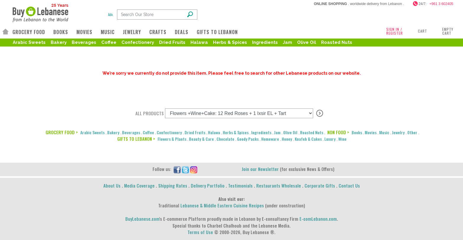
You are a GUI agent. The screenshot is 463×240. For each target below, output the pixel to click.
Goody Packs (248, 139)
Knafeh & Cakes (308, 139)
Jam (287, 42)
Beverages (84, 42)
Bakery (59, 42)
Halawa (199, 42)
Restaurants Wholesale (278, 185)
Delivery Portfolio (208, 185)
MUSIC (108, 32)
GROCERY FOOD (28, 32)
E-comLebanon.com (318, 218)
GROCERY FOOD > (62, 132)
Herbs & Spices (230, 42)
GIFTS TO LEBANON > (136, 138)
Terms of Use (200, 232)
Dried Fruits (172, 42)
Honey (287, 139)
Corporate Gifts (320, 185)
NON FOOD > (338, 132)
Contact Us (349, 185)
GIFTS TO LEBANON (217, 32)
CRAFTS (157, 32)
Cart (422, 30)
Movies (371, 132)
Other (412, 132)
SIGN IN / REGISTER (394, 31)
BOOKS (60, 32)
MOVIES (84, 32)
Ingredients (265, 42)
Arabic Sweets (29, 42)
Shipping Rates (172, 185)
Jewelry (398, 132)
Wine (342, 139)
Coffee (108, 42)
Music (384, 132)
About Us (112, 185)
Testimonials (240, 185)
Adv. (110, 14)
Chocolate (225, 139)
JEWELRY (132, 32)
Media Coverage (139, 185)
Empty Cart (447, 31)
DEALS (181, 32)
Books (357, 132)
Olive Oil (306, 42)
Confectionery (137, 42)
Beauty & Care (201, 139)
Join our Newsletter (260, 169)
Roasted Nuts (336, 42)
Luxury (330, 139)
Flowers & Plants (172, 139)
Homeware (270, 139)
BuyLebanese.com (142, 218)
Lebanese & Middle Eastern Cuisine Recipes (222, 205)
